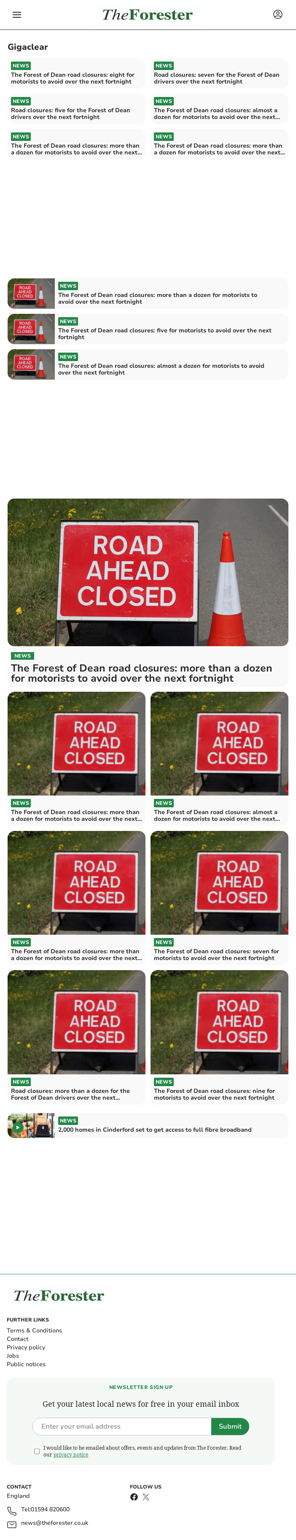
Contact (17, 1339)
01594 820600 (50, 1509)
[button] (17, 15)
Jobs (13, 1356)
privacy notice (71, 1454)
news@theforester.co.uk (54, 1523)
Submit (230, 1426)
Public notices (26, 1364)
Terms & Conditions (34, 1331)
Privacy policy (26, 1347)
